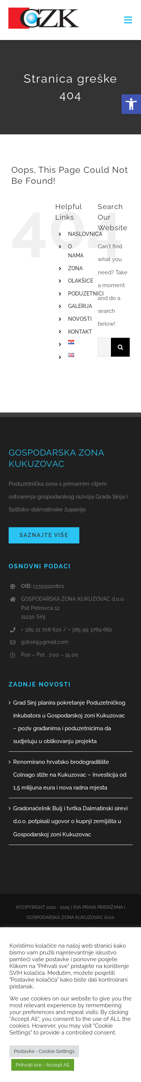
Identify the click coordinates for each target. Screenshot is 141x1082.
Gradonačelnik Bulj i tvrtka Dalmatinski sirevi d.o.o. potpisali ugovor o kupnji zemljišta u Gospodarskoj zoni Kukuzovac (70, 821)
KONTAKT (80, 332)
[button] (131, 104)
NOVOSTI (80, 319)
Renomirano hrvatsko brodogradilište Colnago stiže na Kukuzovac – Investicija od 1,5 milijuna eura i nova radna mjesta (69, 775)
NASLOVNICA (85, 234)
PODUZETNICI (86, 294)
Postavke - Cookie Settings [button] (44, 1051)
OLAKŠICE (80, 281)
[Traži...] (104, 347)
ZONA (75, 268)
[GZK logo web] (44, 10)
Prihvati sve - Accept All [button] (43, 1065)
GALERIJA (80, 306)
